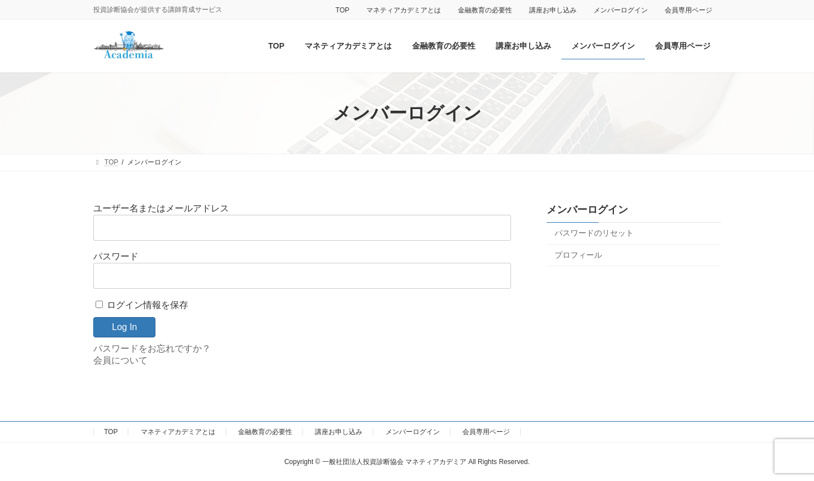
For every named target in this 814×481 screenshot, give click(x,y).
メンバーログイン (621, 10)
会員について (120, 360)
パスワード (115, 256)
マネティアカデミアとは (403, 10)
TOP (342, 10)
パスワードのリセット (594, 232)
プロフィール (578, 254)
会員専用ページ (688, 10)
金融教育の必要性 (485, 10)
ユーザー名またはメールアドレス (161, 208)
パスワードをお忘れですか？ (152, 348)
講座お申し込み (553, 10)
